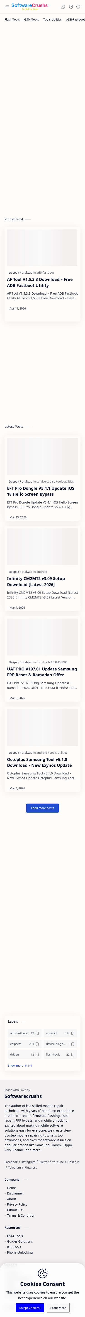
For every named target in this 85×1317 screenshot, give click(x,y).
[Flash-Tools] (12, 19)
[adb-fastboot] (45, 272)
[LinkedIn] (73, 1162)
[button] (62, 6)
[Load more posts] (42, 808)
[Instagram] (28, 1162)
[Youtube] (58, 1162)
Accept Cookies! (30, 1308)
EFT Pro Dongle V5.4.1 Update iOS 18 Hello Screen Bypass (40, 491)
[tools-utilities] (65, 481)
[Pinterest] (30, 1167)
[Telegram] (14, 1167)
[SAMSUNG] (60, 662)
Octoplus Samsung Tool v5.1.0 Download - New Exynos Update (39, 762)
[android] (41, 572)
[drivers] (24, 1054)
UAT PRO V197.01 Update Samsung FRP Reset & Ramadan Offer (42, 671)
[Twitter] (44, 1162)
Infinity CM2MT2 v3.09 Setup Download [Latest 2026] (36, 581)
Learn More (58, 1308)
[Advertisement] (42, 72)
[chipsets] (24, 1044)
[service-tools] (46, 481)
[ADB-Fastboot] (75, 19)
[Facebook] (11, 1162)
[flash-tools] (60, 1054)
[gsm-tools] (44, 662)
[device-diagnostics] (60, 1044)
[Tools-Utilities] (52, 19)
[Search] (78, 6)
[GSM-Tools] (31, 19)
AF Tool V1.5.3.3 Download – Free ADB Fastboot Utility (40, 282)
